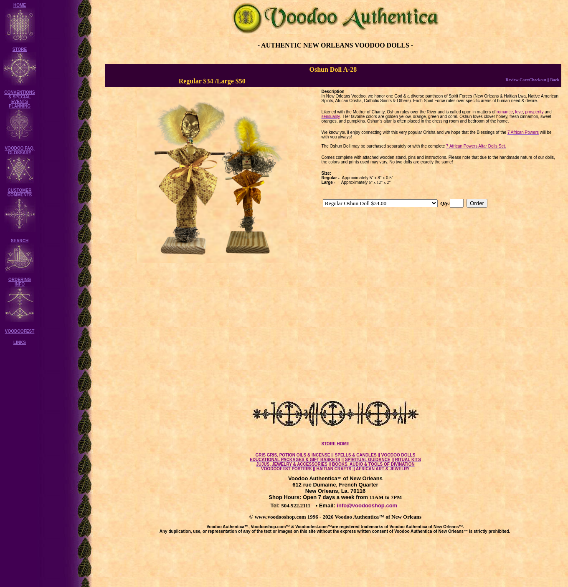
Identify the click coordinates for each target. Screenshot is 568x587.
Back (554, 80)
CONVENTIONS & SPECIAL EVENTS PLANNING (19, 99)
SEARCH (19, 240)
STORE (20, 49)
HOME (19, 5)
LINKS (19, 342)
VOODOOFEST (20, 331)
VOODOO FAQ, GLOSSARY (19, 150)
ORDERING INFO (19, 281)
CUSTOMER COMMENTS (20, 192)
